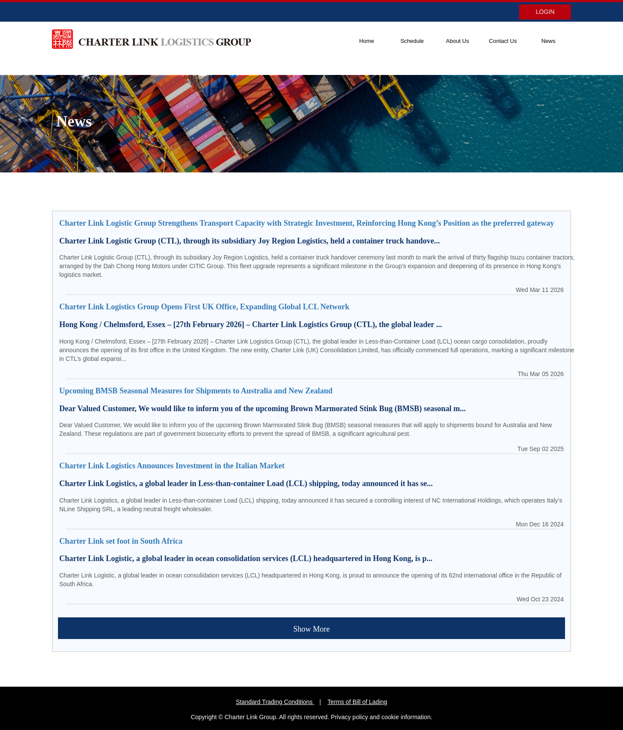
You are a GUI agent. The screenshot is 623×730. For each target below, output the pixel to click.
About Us (457, 41)
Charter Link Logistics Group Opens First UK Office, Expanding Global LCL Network (204, 306)
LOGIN (545, 11)
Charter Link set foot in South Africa (121, 541)
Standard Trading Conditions (274, 701)
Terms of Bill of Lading (357, 701)
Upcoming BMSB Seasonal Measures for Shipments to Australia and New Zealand (195, 390)
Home (366, 41)
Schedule (412, 41)
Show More (311, 629)
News (548, 41)
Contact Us (503, 41)
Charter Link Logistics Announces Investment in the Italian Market (172, 465)
